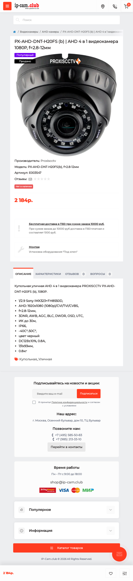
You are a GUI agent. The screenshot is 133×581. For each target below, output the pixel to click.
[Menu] (7, 6)
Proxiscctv (48, 161)
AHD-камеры (50, 31)
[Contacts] (115, 6)
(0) (30, 179)
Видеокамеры (29, 31)
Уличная (45, 359)
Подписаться (88, 393)
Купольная (28, 359)
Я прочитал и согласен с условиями (69, 404)
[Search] (17, 19)
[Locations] (103, 6)
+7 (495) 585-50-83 (68, 435)
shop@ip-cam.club (66, 482)
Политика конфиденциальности (69, 402)
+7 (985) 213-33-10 (68, 439)
